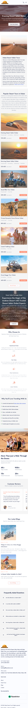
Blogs (2, 685)
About (2, 680)
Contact (2, 687)
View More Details (14, 26)
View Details (23, 140)
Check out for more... (19, 86)
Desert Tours (3, 682)
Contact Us (14, 323)
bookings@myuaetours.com (7, 668)
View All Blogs (14, 583)
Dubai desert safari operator (20, 403)
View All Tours (14, 285)
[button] (11, 30)
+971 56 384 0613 (5, 662)
